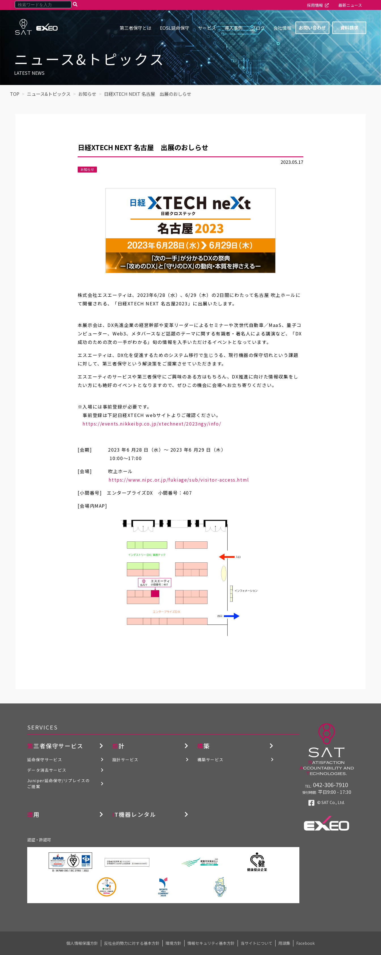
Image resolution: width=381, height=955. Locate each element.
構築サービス (210, 759)
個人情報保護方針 (82, 943)
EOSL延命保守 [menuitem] (174, 27)
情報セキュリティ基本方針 (211, 943)
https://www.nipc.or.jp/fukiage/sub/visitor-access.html (163, 479)
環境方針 (173, 943)
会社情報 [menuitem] (282, 27)
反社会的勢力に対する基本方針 (132, 943)
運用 (33, 814)
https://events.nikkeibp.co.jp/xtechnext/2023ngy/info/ (149, 423)
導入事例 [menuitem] (234, 27)
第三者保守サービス (55, 746)
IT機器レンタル (134, 814)
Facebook (305, 943)
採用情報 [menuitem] (315, 5)
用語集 (284, 943)
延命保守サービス (44, 759)
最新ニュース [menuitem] (350, 5)
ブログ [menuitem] (258, 27)
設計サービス (125, 759)
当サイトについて (256, 943)
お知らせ (87, 169)
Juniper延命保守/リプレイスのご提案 (58, 783)
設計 (118, 746)
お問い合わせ (312, 27)
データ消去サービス (47, 770)
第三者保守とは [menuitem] (135, 27)
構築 (203, 746)
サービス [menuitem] (207, 27)
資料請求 (349, 27)
